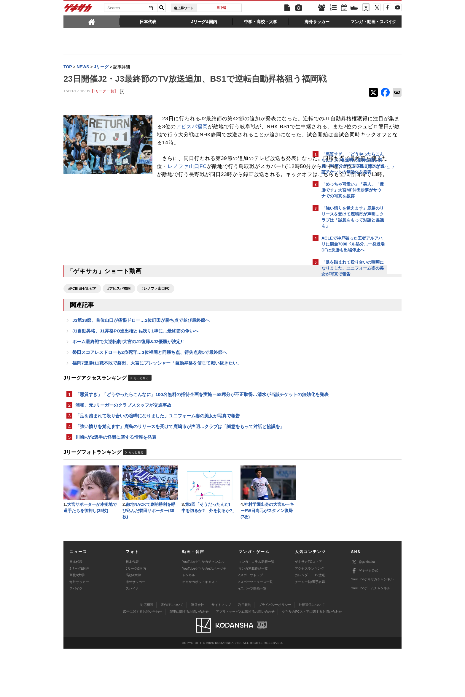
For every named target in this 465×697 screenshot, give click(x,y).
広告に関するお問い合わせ (142, 660)
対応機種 (146, 653)
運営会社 (197, 653)
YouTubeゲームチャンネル (370, 636)
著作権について (172, 653)
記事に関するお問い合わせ (189, 660)
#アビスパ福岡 (119, 322)
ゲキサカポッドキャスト (200, 630)
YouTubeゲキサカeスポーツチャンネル (204, 620)
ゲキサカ (78, 9)
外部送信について (312, 653)
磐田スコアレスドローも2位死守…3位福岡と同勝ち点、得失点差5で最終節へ (149, 388)
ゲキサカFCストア (308, 610)
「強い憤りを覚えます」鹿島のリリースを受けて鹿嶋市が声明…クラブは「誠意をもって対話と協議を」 (179, 472)
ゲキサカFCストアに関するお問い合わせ (312, 660)
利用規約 (244, 653)
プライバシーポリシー (275, 653)
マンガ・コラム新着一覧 (256, 610)
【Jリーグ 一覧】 (104, 104)
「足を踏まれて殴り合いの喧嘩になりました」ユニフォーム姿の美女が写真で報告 (157, 460)
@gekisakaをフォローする (345, 370)
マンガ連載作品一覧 (253, 617)
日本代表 (75, 610)
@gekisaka (363, 610)
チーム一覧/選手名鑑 (310, 630)
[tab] (91, 21)
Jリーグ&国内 (79, 617)
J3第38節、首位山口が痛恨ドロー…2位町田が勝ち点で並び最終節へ (141, 354)
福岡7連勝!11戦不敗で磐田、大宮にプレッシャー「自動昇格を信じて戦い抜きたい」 (157, 399)
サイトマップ (221, 653)
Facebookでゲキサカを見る (346, 382)
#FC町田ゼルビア (82, 322)
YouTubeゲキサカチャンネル (203, 610)
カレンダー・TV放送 (310, 623)
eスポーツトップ (250, 623)
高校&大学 (77, 623)
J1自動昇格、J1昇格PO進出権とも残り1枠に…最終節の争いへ (135, 365)
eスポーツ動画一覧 (252, 637)
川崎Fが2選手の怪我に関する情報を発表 (115, 483)
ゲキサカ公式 (364, 619)
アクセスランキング (309, 617)
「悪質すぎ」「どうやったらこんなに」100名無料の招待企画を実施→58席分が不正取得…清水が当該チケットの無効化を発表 (186, 435)
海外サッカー (79, 630)
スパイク (75, 637)
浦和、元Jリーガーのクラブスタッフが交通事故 (123, 449)
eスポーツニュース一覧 (255, 630)
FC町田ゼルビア (240, 203)
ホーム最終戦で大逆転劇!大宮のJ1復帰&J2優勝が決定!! (128, 376)
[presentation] (91, 21)
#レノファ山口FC (155, 322)
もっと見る (141, 414)
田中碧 (221, 7)
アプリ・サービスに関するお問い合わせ (245, 660)
